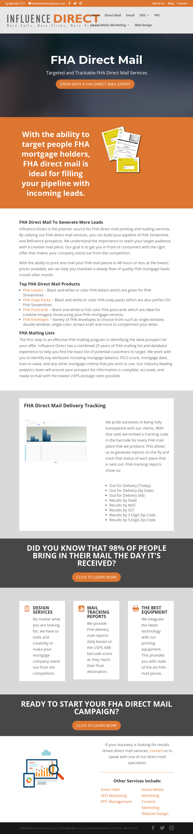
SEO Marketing (114, 795)
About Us (158, 3)
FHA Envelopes (36, 319)
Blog (171, 3)
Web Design (143, 25)
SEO (143, 15)
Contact (182, 3)
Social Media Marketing (108, 25)
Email (130, 15)
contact (156, 750)
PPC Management (116, 801)
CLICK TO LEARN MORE (96, 577)
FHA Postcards (35, 309)
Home (95, 15)
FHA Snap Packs (37, 299)
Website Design (155, 813)
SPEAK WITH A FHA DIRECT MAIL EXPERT (95, 84)
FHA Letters (33, 290)
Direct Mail (113, 15)
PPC (157, 15)
